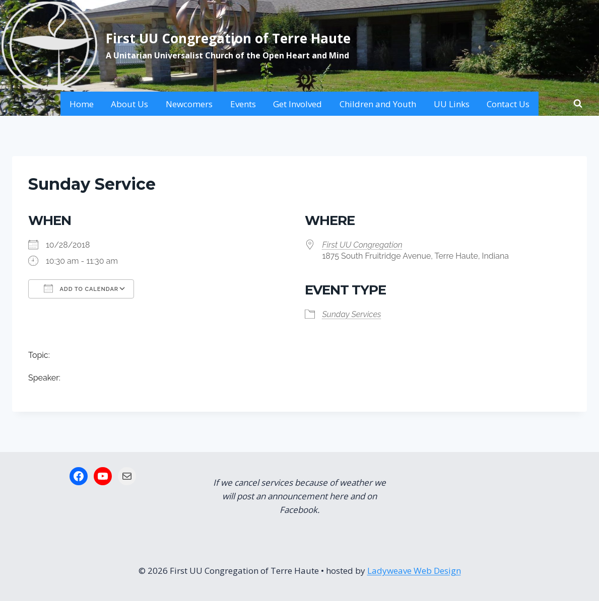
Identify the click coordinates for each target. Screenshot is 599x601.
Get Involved (297, 104)
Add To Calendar (81, 288)
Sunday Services (351, 314)
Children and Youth (378, 104)
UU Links (452, 104)
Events (243, 104)
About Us (129, 104)
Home (82, 104)
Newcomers (189, 104)
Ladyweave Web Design (414, 570)
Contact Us (508, 104)
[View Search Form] (578, 104)
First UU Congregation (362, 245)
